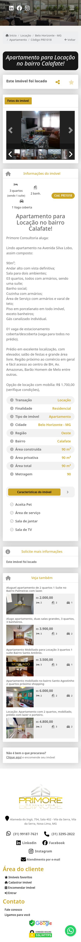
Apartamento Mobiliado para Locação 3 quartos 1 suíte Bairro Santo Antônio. (39, 651)
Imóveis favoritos (18, 877)
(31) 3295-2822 (63, 834)
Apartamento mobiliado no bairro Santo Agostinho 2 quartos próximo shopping (40, 682)
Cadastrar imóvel (18, 882)
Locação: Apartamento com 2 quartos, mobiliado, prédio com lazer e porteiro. (39, 713)
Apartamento (18, 39)
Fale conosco (13, 909)
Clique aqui (14, 757)
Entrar (11, 893)
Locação (25, 35)
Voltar (70, 39)
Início (11, 35)
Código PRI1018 (41, 39)
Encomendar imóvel (20, 887)
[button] (11, 130)
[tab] (18, 100)
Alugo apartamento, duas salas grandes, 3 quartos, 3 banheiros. (40, 620)
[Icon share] (11, 8)
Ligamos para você (17, 915)
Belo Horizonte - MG (48, 35)
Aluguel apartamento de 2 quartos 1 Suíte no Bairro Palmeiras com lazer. (36, 589)
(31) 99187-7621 (25, 834)
